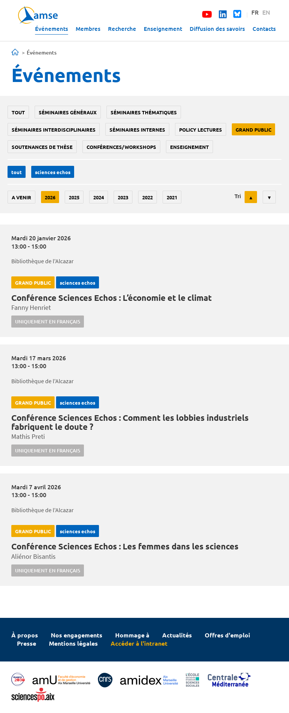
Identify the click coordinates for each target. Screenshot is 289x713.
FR (255, 12)
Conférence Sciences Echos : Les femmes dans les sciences (125, 546)
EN (266, 12)
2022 (147, 197)
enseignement (189, 147)
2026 (50, 197)
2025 (74, 197)
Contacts (264, 28)
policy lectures (200, 129)
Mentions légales (73, 643)
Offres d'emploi (227, 635)
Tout (18, 112)
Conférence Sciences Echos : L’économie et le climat (111, 298)
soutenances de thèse (42, 147)
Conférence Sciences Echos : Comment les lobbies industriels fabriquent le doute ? (130, 422)
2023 (123, 197)
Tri (237, 196)
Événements (51, 28)
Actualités (177, 635)
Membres (88, 28)
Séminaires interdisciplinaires (54, 129)
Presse (26, 643)
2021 (172, 197)
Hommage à (132, 635)
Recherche (122, 28)
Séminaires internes (137, 129)
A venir (21, 197)
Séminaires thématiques (144, 112)
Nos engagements (76, 635)
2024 (98, 197)
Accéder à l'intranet (139, 643)
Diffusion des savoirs (217, 28)
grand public (253, 129)
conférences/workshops (121, 147)
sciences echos (52, 172)
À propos (24, 635)
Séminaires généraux (68, 112)
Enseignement (163, 28)
